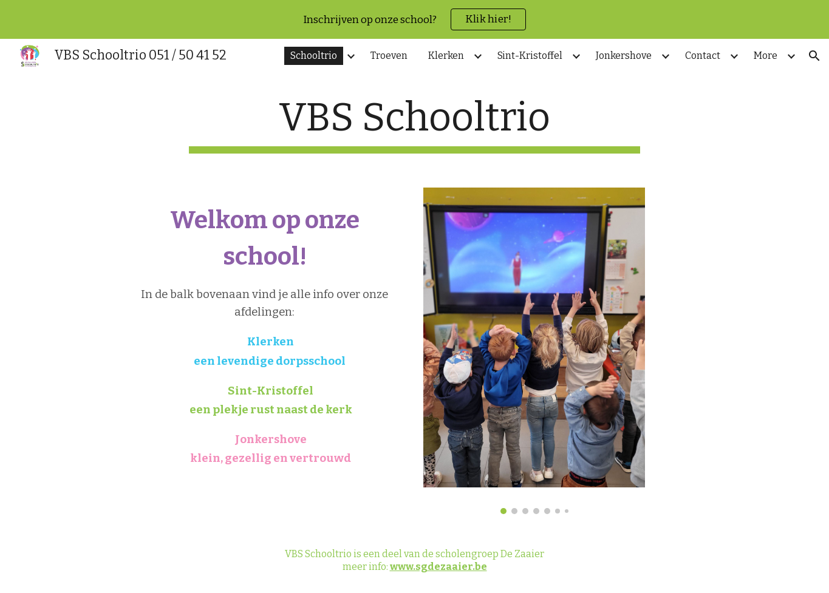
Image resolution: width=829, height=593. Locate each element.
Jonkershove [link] (624, 55)
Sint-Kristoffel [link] (529, 55)
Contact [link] (702, 55)
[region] (414, 19)
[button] (814, 55)
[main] (415, 124)
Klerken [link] (446, 55)
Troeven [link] (389, 55)
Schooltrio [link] (313, 55)
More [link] (765, 55)
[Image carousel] (534, 351)
